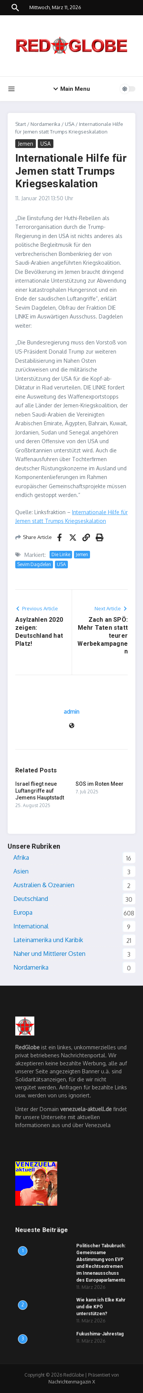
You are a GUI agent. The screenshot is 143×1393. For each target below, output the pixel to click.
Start (20, 124)
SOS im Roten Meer (100, 784)
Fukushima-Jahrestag (100, 1334)
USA (69, 124)
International (30, 926)
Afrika (21, 857)
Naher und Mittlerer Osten (49, 953)
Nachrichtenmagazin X (71, 1382)
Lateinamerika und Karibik (48, 940)
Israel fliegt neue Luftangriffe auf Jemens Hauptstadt (39, 791)
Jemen (25, 143)
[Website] (71, 726)
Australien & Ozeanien (43, 885)
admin (71, 711)
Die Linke (60, 554)
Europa (22, 912)
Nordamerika (45, 124)
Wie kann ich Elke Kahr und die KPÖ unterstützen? (100, 1306)
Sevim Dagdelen (34, 564)
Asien (21, 871)
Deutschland (30, 898)
